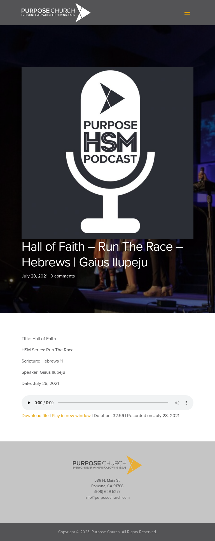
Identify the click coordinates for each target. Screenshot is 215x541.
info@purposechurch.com (107, 497)
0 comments (62, 276)
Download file (35, 415)
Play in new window (71, 415)
